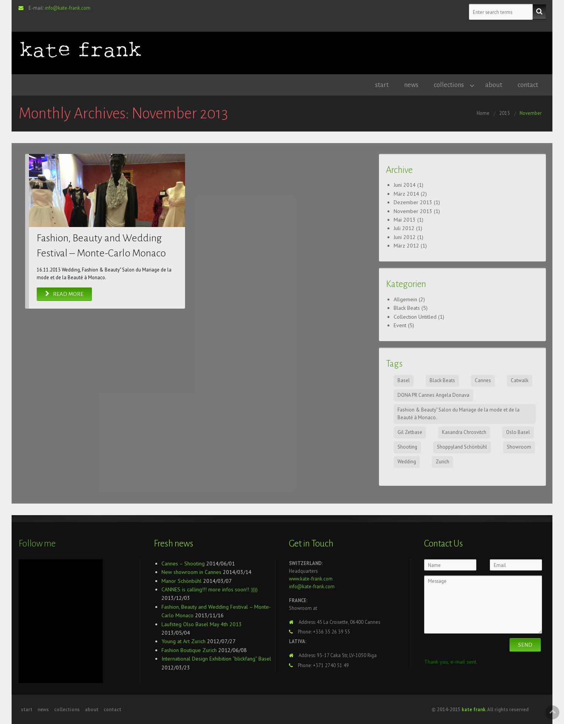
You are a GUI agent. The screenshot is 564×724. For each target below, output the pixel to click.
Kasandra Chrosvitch (464, 432)
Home (483, 113)
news (411, 85)
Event (400, 325)
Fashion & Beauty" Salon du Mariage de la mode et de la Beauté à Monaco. (459, 413)
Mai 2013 (405, 219)
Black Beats (407, 307)
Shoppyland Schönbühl (462, 447)
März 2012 (406, 245)
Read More (64, 294)
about (493, 85)
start (382, 85)
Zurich (442, 461)
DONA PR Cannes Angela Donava (433, 395)
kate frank (474, 709)
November (531, 113)
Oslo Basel (518, 432)
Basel (404, 380)
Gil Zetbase (410, 432)
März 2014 (406, 193)
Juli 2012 (404, 228)
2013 (504, 113)
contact (528, 85)
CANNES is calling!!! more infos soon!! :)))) (209, 589)
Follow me (37, 543)
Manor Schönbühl (181, 580)
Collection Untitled (415, 316)
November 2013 (413, 211)
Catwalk (519, 380)
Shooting (407, 447)
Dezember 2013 (413, 202)
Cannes (483, 380)
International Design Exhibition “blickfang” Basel (216, 658)
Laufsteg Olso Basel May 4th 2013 (201, 624)
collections (449, 85)
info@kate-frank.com (67, 8)
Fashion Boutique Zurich (189, 650)
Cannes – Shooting (183, 563)
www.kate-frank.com (311, 578)
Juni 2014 (405, 184)
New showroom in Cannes (191, 572)
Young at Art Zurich (183, 641)
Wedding (407, 461)
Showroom (519, 447)
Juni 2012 (405, 237)
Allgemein (405, 299)
